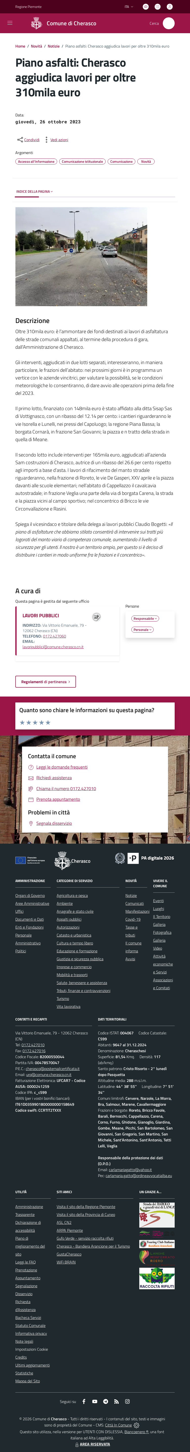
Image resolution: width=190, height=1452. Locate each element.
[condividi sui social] (28, 140)
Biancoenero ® (136, 1432)
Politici (20, 951)
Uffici (19, 911)
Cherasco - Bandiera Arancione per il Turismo (93, 1246)
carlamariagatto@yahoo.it (130, 1170)
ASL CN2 (64, 1222)
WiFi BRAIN (66, 1262)
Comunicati (134, 903)
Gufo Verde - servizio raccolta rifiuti (85, 1238)
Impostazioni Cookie (31, 1349)
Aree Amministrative (32, 903)
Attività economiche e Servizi (163, 964)
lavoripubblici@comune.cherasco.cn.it (53, 647)
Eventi (158, 901)
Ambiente (65, 903)
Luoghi (158, 909)
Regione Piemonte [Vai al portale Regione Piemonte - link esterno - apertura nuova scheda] (28, 6)
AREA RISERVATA (92, 1444)
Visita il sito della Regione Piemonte (86, 1207)
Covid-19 (133, 919)
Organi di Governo (30, 895)
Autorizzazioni (68, 927)
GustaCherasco (69, 1254)
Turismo (63, 998)
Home (20, 46)
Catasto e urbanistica (74, 935)
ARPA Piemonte (70, 1230)
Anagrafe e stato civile (75, 911)
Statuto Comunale (30, 1325)
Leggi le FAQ (25, 1262)
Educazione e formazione (77, 951)
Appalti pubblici (69, 919)
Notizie (54, 46)
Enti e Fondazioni (29, 927)
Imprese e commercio (74, 967)
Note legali (24, 1341)
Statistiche (24, 1373)
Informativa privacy (31, 1333)
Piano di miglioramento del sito (30, 1246)
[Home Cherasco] (61, 23)
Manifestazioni (137, 911)
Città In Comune (118, 1425)
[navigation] (10, 23)
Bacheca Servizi (28, 1317)
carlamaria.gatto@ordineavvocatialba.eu (139, 1176)
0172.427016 (34, 1051)
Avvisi (130, 959)
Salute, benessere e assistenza (82, 983)
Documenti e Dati (29, 919)
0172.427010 (33, 1045)
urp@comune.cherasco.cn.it (48, 1074)
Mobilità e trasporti (72, 975)
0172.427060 (54, 636)
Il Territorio (161, 916)
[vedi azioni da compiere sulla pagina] (55, 140)
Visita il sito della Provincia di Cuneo (86, 1214)
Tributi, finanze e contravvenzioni (83, 991)
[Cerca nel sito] (169, 23)
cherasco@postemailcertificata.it (53, 1069)
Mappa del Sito (27, 1381)
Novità (36, 46)
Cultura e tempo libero (75, 943)
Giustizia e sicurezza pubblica (80, 959)
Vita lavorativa (68, 1006)
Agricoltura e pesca (72, 895)
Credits (21, 1357)
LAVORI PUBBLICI (41, 615)
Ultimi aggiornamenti (32, 1365)
